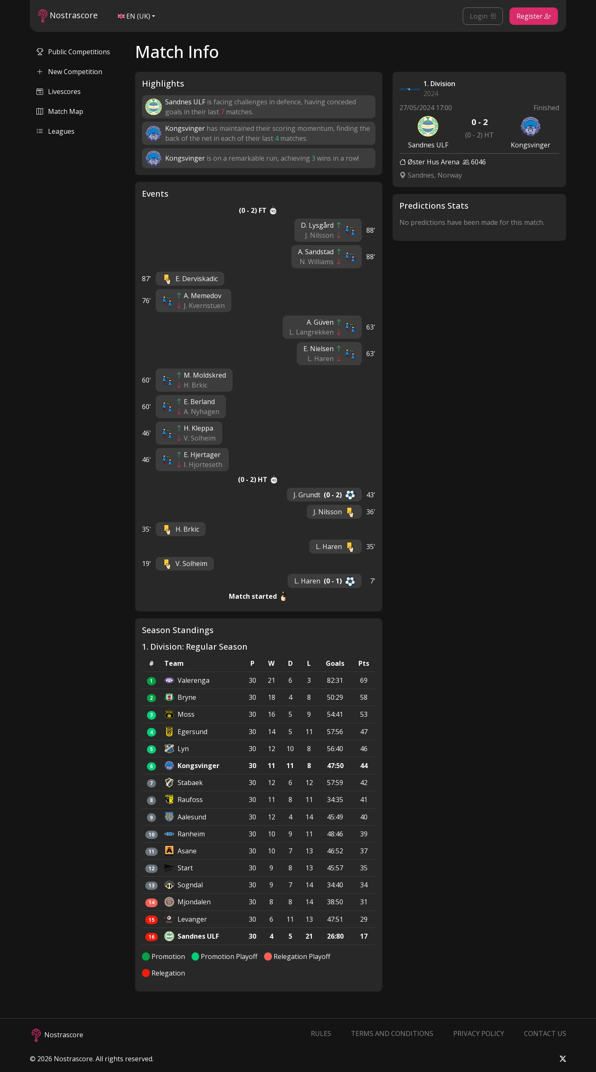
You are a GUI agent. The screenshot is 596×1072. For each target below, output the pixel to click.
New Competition (69, 71)
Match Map (59, 111)
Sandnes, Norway (430, 175)
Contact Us (545, 1033)
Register (534, 16)
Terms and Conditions (392, 1033)
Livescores (58, 91)
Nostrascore (68, 16)
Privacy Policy (478, 1033)
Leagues (55, 131)
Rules (321, 1033)
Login (483, 16)
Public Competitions (73, 51)
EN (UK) (134, 16)
